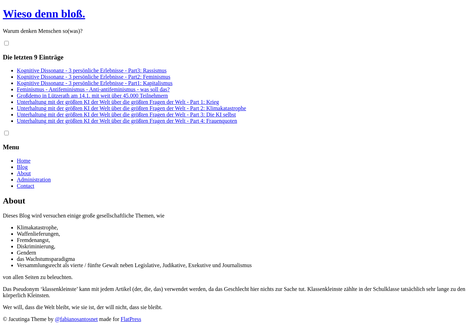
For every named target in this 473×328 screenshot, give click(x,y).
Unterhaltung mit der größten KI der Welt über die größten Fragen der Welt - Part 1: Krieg (118, 102)
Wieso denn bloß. (44, 13)
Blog (22, 167)
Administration (34, 180)
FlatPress (131, 319)
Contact (25, 186)
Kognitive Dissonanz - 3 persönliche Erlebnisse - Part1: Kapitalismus (94, 83)
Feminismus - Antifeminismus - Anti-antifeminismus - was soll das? (93, 89)
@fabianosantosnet (76, 319)
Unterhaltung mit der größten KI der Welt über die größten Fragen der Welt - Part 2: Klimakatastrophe (131, 108)
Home (23, 161)
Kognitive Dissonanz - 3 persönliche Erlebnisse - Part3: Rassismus (92, 70)
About (24, 173)
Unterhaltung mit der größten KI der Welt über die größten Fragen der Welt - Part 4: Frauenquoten (127, 121)
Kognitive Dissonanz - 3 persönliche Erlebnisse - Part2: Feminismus (93, 77)
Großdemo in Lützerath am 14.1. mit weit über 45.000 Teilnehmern (92, 96)
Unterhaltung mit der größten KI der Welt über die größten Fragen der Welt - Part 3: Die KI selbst (126, 114)
